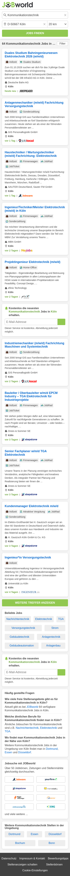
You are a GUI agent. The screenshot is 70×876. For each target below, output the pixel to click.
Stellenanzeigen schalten (22, 864)
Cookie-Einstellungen (35, 870)
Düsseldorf (24, 752)
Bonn (52, 843)
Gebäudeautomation (22, 645)
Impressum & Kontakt (32, 858)
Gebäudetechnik (19, 636)
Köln (55, 43)
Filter (62, 43)
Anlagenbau (53, 645)
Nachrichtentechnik (17, 619)
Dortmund (52, 748)
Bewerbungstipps (58, 858)
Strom (55, 627)
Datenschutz (9, 858)
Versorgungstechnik (23, 627)
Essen (8, 752)
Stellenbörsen (54, 864)
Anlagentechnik (51, 636)
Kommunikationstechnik (23, 43)
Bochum (20, 843)
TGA (61, 619)
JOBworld (32, 706)
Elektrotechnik (43, 619)
